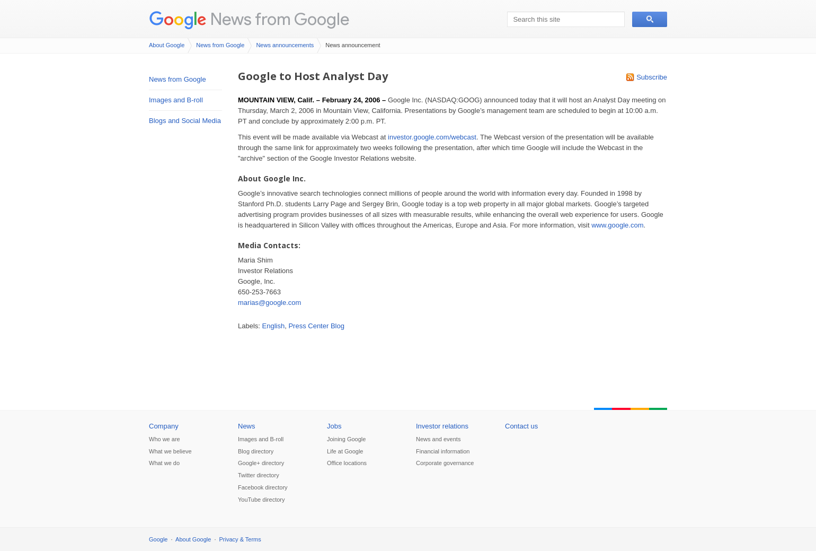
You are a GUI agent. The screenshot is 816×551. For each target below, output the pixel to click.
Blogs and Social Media (185, 121)
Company (164, 426)
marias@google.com (269, 303)
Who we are (164, 439)
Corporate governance (445, 463)
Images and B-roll (176, 100)
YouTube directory (261, 499)
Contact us (521, 426)
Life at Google (345, 451)
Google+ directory (261, 463)
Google (158, 539)
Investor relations (442, 426)
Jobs (334, 426)
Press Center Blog (316, 326)
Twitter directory (258, 475)
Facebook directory (263, 487)
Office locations (347, 463)
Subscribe (651, 77)
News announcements (285, 45)
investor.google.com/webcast (432, 137)
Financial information (443, 451)
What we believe (170, 451)
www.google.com (617, 225)
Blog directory (255, 451)
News (246, 426)
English (273, 326)
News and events (438, 439)
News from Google (279, 18)
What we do (164, 463)
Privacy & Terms (240, 539)
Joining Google (346, 439)
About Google (166, 45)
